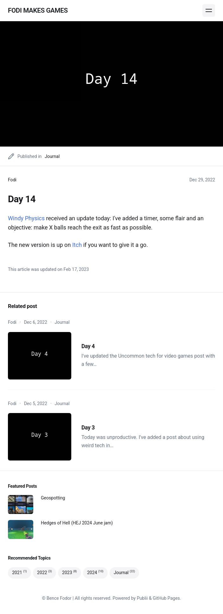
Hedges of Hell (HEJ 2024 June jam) (77, 522)
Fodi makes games (38, 10)
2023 (69, 572)
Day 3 (88, 427)
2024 (95, 572)
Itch (77, 244)
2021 (19, 572)
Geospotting (53, 497)
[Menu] (208, 10)
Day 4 (88, 346)
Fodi (12, 179)
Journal (52, 156)
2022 (44, 572)
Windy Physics (26, 218)
